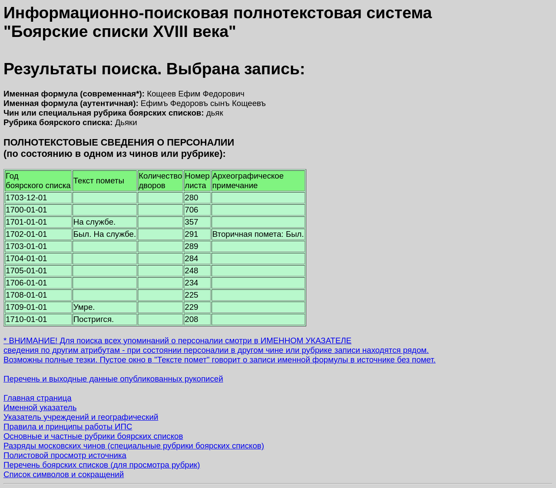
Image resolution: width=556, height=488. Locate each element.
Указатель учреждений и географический (80, 417)
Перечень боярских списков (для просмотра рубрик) (101, 464)
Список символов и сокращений (63, 474)
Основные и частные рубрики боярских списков (93, 436)
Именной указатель (39, 407)
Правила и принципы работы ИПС (67, 426)
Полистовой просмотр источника (64, 455)
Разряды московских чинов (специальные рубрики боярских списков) (133, 445)
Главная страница (37, 397)
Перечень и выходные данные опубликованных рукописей (113, 378)
